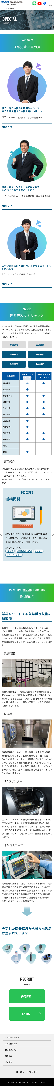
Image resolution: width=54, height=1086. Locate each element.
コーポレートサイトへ (27, 1071)
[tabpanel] (27, 524)
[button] (27, 127)
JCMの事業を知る (12, 1037)
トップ (3, 8)
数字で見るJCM (11, 1050)
